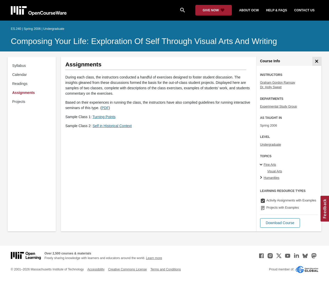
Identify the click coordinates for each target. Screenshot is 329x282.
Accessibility (96, 269)
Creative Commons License (127, 269)
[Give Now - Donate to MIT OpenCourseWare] (213, 10)
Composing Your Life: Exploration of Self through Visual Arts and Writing (144, 41)
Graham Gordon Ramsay (277, 82)
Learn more (154, 258)
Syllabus (19, 66)
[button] (280, 223)
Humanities (271, 178)
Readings (20, 84)
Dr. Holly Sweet (271, 87)
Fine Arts (270, 164)
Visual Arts (274, 171)
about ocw (249, 10)
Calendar (19, 75)
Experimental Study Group (278, 106)
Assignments (23, 93)
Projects (18, 102)
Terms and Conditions (165, 269)
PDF (105, 108)
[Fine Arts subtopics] (261, 165)
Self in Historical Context (112, 126)
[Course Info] (316, 61)
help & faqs (276, 10)
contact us (304, 10)
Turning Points (104, 117)
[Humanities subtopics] (261, 177)
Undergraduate (270, 144)
